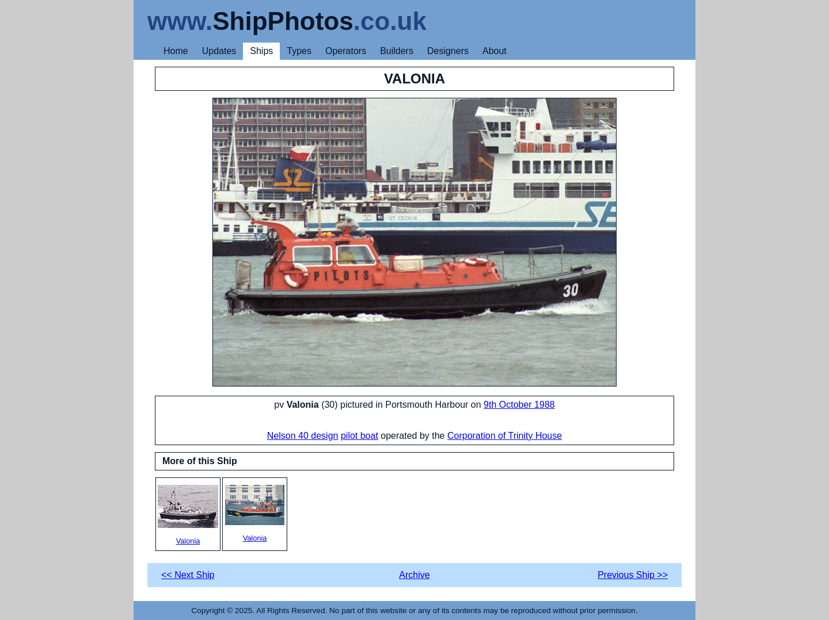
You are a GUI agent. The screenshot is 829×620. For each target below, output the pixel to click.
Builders (396, 51)
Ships (261, 51)
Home (175, 51)
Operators (345, 51)
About (494, 51)
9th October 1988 (519, 404)
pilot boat (359, 436)
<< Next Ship (188, 575)
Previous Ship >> (633, 575)
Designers (448, 51)
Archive (414, 575)
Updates (219, 51)
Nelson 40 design (303, 436)
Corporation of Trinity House (504, 436)
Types (299, 51)
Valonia (188, 515)
